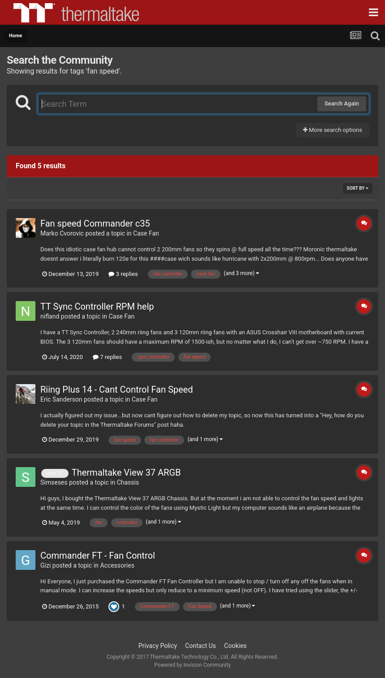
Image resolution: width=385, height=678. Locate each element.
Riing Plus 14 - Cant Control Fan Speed (116, 389)
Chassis (128, 482)
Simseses (54, 482)
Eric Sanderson (61, 399)
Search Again (341, 103)
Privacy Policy (157, 645)
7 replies (107, 357)
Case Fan (146, 233)
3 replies (123, 274)
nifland (49, 316)
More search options (332, 130)
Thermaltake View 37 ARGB (126, 472)
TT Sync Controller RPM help (97, 306)
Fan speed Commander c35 (95, 223)
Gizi (45, 565)
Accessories (117, 565)
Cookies (235, 645)
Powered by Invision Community (192, 665)
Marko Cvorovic (62, 233)
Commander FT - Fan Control (97, 555)
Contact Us (200, 645)
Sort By (357, 188)
